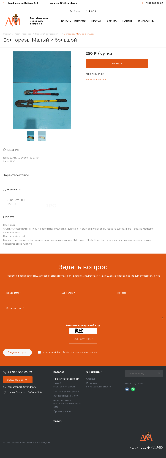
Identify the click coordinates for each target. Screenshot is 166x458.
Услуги (57, 420)
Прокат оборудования (66, 378)
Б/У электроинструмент (67, 391)
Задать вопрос (17, 352)
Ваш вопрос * (15, 308)
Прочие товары (62, 411)
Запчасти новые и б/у (65, 395)
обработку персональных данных (81, 352)
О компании (94, 371)
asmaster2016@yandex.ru (63, 3)
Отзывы (90, 378)
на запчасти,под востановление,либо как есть (67, 403)
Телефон (122, 292)
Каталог (58, 371)
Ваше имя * (13, 292)
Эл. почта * (68, 292)
